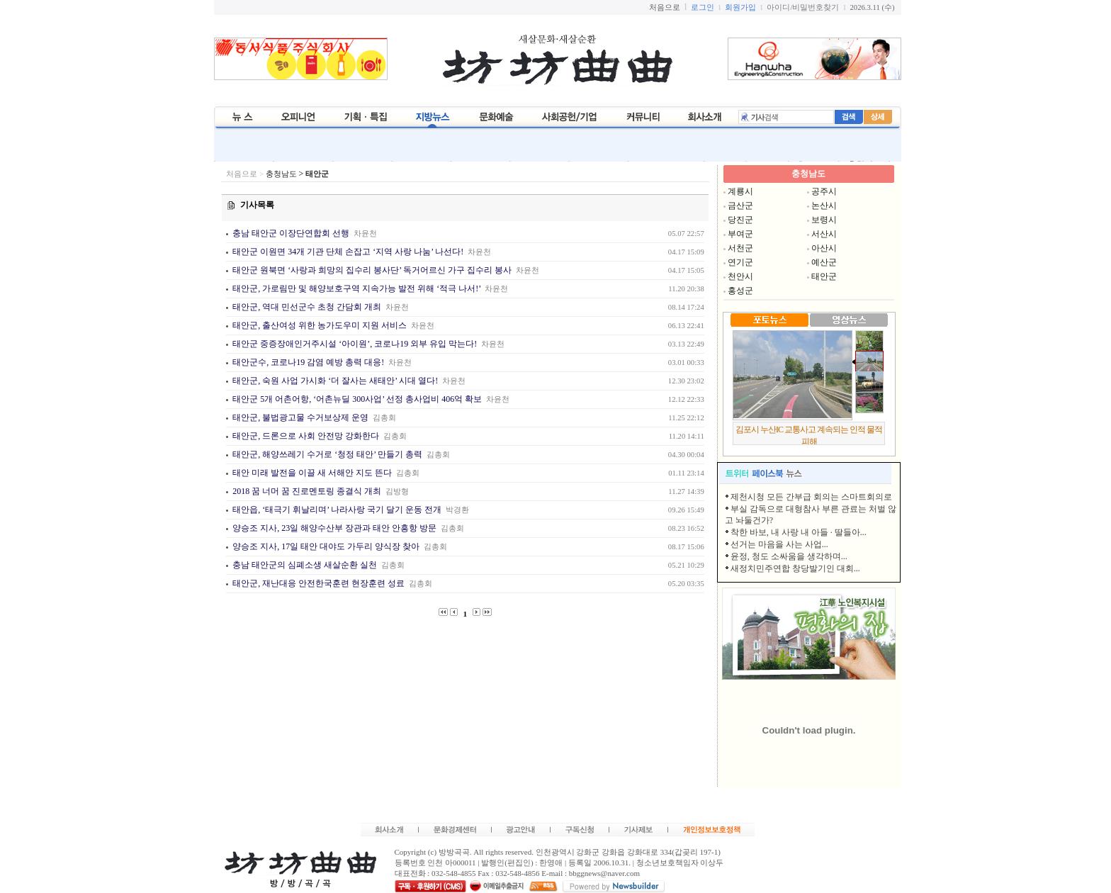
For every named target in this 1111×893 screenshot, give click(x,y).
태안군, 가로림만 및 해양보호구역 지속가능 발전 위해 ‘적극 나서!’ (355, 288)
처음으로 (241, 174)
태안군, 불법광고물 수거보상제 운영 (299, 417)
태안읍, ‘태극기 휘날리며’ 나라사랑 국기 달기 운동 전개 (335, 510)
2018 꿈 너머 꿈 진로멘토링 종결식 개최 (305, 491)
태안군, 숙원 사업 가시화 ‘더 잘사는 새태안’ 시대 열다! (334, 381)
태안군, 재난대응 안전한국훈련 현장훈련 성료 (317, 583)
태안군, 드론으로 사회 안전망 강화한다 (304, 436)
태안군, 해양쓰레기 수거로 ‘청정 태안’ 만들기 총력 (326, 454)
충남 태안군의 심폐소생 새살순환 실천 (303, 565)
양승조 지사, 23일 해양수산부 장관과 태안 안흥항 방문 (334, 528)
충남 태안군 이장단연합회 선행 (289, 233)
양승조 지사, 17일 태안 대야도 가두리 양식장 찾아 (326, 546)
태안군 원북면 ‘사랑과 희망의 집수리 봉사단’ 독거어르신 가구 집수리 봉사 (371, 270)
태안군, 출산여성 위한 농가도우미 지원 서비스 (319, 325)
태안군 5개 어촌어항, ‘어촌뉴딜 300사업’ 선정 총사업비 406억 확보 (357, 399)
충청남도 (281, 174)
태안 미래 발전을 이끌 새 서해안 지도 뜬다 (311, 473)
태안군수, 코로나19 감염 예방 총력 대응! (308, 362)
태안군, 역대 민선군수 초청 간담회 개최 (305, 307)
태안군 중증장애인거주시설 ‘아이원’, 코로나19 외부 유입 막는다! (353, 344)
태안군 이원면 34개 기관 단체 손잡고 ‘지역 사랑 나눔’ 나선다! (346, 252)
